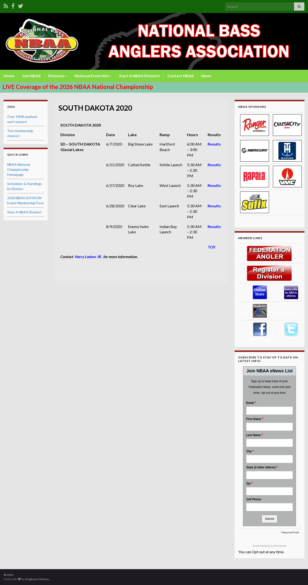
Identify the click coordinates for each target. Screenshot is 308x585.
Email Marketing (262, 546)
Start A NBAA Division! (139, 75)
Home (9, 75)
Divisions (57, 75)
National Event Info (93, 75)
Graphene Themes (37, 579)
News (206, 75)
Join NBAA (31, 75)
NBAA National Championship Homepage (18, 169)
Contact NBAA (180, 75)
